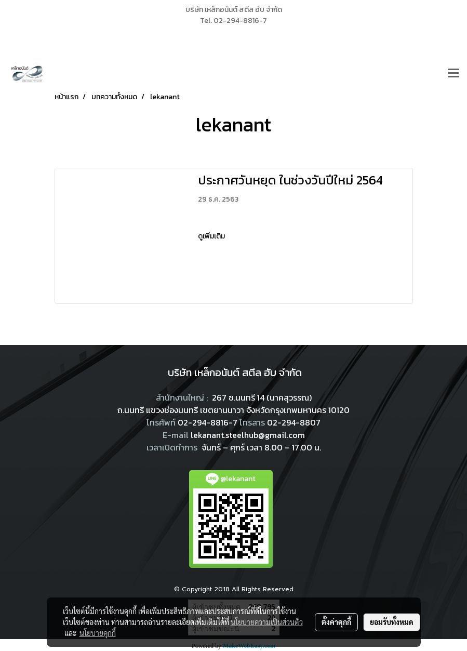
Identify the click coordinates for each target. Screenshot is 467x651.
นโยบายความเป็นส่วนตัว (267, 622)
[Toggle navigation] (453, 73)
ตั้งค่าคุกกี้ (336, 622)
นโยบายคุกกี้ (97, 632)
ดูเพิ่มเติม (212, 236)
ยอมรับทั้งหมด (391, 622)
